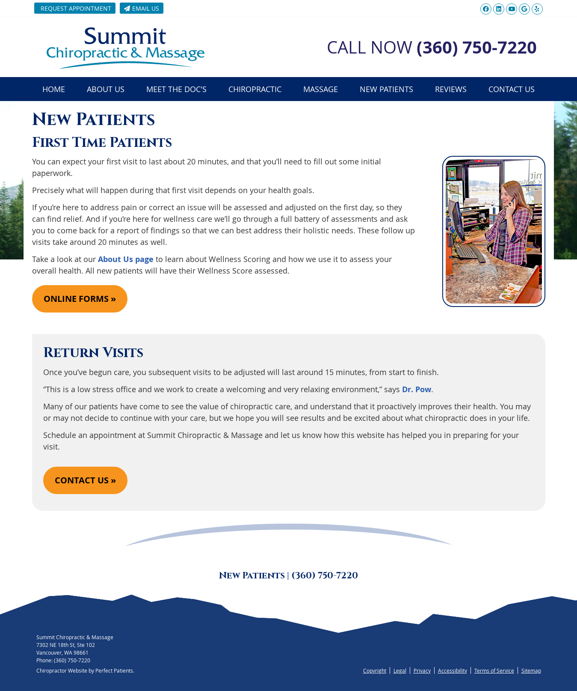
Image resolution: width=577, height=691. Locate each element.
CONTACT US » (85, 480)
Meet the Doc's (176, 89)
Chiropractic (254, 89)
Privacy (422, 670)
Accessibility (452, 670)
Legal (400, 670)
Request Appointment (76, 8)
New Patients (386, 89)
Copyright (374, 670)
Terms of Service (494, 670)
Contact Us (511, 89)
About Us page (126, 259)
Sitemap (531, 670)
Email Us (141, 8)
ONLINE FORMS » (80, 298)
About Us (105, 89)
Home (53, 89)
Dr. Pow (416, 389)
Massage (320, 89)
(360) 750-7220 (72, 660)
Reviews (451, 89)
